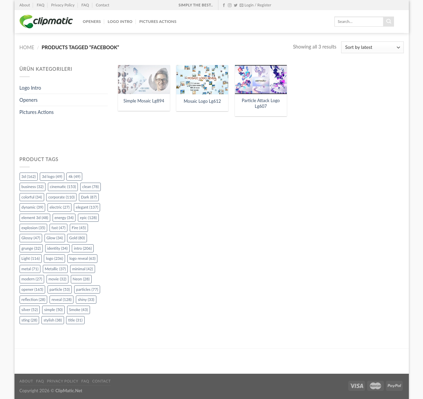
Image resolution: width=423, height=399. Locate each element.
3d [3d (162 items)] (29, 176)
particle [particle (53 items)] (60, 289)
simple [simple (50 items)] (53, 309)
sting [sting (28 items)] (29, 320)
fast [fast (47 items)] (58, 227)
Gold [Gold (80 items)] (77, 238)
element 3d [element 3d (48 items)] (35, 217)
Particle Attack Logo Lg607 (261, 103)
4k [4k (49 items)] (74, 176)
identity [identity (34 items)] (57, 248)
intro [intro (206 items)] (83, 248)
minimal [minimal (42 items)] (82, 269)
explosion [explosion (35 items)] (34, 227)
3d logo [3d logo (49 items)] (52, 176)
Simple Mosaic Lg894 (143, 100)
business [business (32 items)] (33, 186)
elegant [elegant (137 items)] (87, 207)
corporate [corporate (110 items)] (61, 197)
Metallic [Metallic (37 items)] (55, 269)
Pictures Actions (157, 21)
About (25, 5)
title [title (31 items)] (75, 320)
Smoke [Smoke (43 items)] (78, 309)
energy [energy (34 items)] (64, 217)
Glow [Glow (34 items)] (55, 238)
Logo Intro (120, 21)
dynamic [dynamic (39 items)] (32, 207)
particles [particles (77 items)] (87, 289)
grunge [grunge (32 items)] (31, 248)
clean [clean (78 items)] (90, 186)
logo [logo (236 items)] (54, 258)
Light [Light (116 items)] (31, 258)
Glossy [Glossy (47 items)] (31, 238)
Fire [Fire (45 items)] (79, 227)
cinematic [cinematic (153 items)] (63, 186)
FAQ (40, 5)
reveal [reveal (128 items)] (61, 299)
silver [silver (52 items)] (30, 309)
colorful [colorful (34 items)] (32, 197)
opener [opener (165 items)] (32, 289)
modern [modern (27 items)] (32, 279)
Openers (92, 21)
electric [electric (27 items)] (59, 207)
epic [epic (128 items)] (88, 217)
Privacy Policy (62, 5)
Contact (102, 5)
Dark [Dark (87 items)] (89, 197)
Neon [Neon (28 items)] (81, 279)
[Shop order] (372, 47)
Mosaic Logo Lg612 (202, 101)
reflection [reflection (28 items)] (34, 299)
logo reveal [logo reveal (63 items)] (82, 258)
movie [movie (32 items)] (57, 279)
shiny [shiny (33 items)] (86, 299)
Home (27, 47)
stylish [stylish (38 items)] (52, 320)
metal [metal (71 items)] (30, 269)
